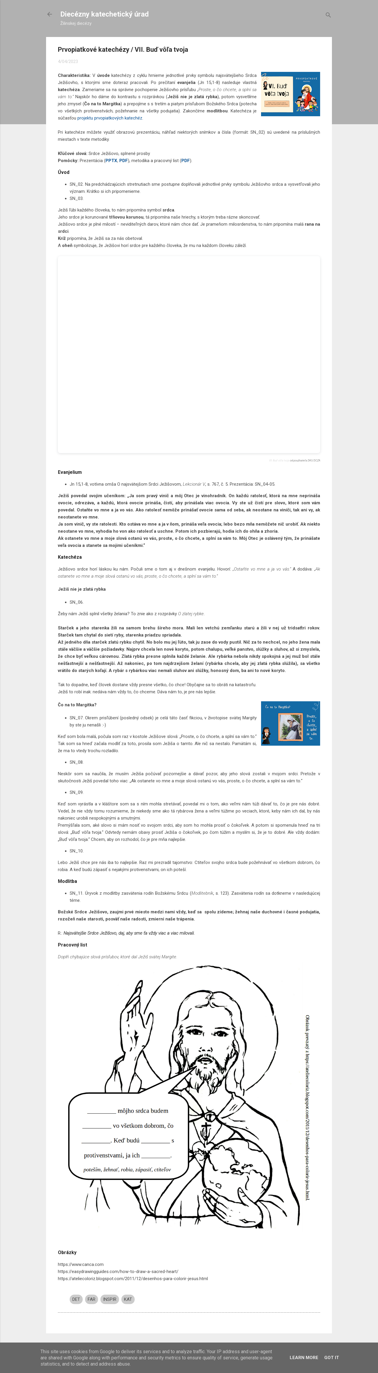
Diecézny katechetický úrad (104, 14)
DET (76, 1299)
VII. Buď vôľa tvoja (279, 460)
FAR (91, 1299)
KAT (128, 1299)
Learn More (304, 1357)
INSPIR (109, 1299)
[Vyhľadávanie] (328, 16)
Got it (331, 1357)
